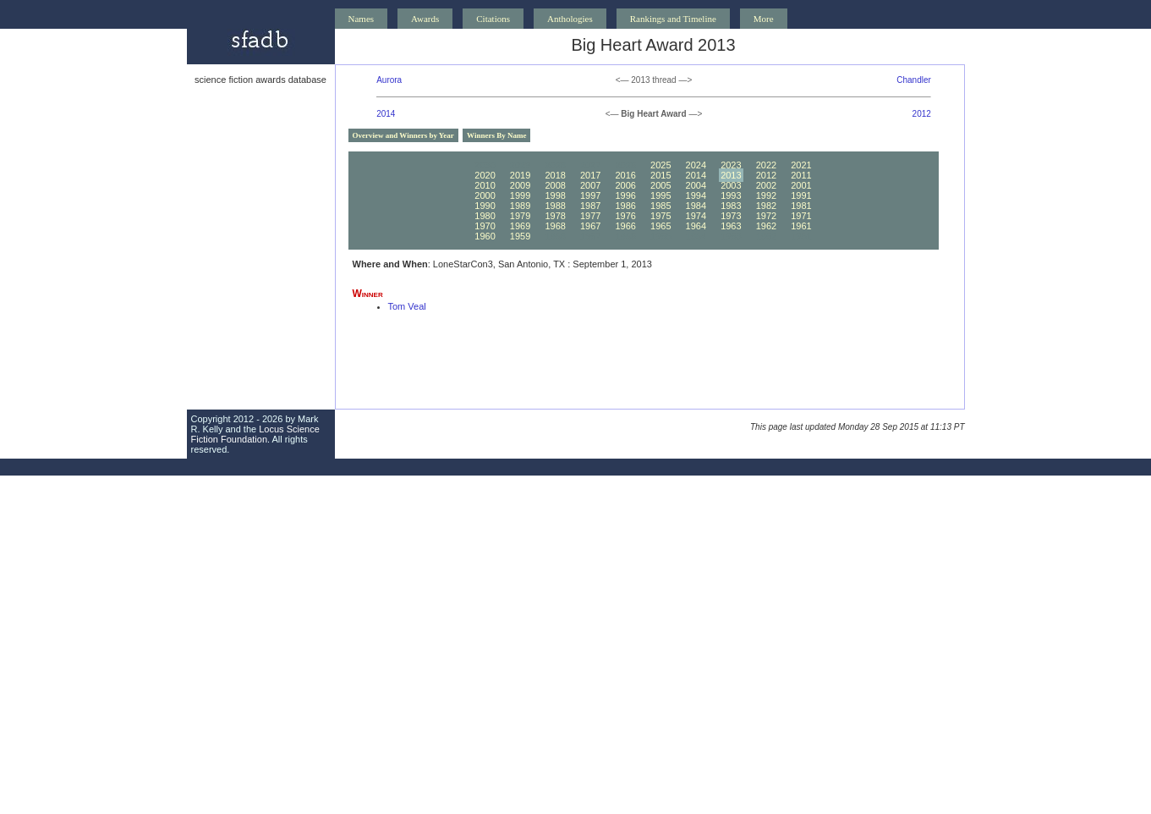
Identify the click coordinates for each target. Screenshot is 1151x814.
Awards (425, 19)
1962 (766, 226)
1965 (660, 226)
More (764, 19)
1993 (731, 195)
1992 (766, 195)
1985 (660, 206)
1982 (766, 206)
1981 (801, 206)
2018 (555, 175)
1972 (766, 216)
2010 (484, 185)
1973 (731, 216)
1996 (625, 195)
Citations (493, 19)
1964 (696, 226)
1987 (590, 206)
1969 (520, 226)
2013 (731, 175)
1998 (555, 195)
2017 (590, 175)
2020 (484, 175)
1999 (520, 195)
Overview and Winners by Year (403, 135)
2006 (625, 185)
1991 (801, 195)
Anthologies (570, 19)
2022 (766, 165)
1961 (801, 226)
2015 (660, 175)
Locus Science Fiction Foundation (255, 434)
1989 (520, 206)
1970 (484, 226)
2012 (922, 113)
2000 (484, 195)
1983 (731, 206)
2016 (625, 175)
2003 (731, 185)
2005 (660, 185)
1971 (801, 216)
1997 (590, 195)
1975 (660, 216)
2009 (520, 185)
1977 (590, 216)
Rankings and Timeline (673, 19)
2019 (520, 175)
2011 (801, 175)
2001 (801, 185)
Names (361, 19)
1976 (625, 216)
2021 (801, 165)
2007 (590, 185)
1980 (484, 216)
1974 (696, 216)
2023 (731, 165)
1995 (660, 195)
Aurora (389, 80)
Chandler (913, 80)
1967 (590, 226)
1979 (520, 216)
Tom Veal (407, 306)
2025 (660, 165)
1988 (555, 206)
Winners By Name (496, 135)
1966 (625, 226)
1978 (555, 216)
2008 (555, 185)
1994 (696, 195)
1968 (555, 226)
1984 (696, 206)
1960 (484, 236)
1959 (520, 236)
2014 (385, 113)
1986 (625, 206)
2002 (766, 185)
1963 (731, 226)
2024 (696, 165)
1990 (484, 206)
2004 (696, 185)
